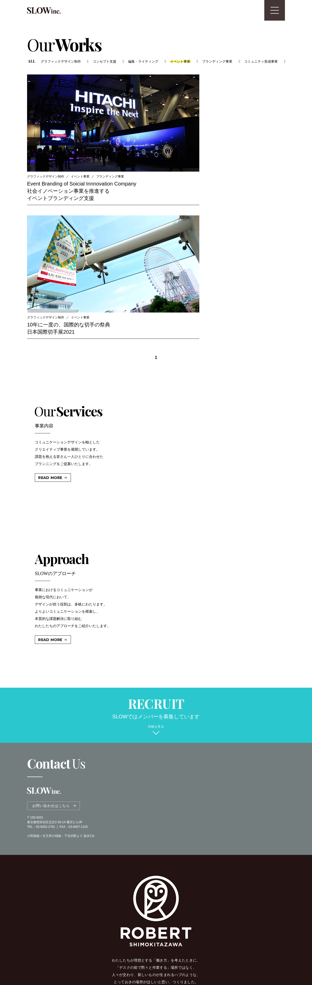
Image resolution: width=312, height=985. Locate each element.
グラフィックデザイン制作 (61, 61)
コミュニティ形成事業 (261, 61)
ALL (31, 60)
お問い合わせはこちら (51, 647)
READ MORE (50, 318)
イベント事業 (181, 61)
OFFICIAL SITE (153, 868)
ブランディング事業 (218, 61)
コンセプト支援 (105, 61)
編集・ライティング (144, 61)
